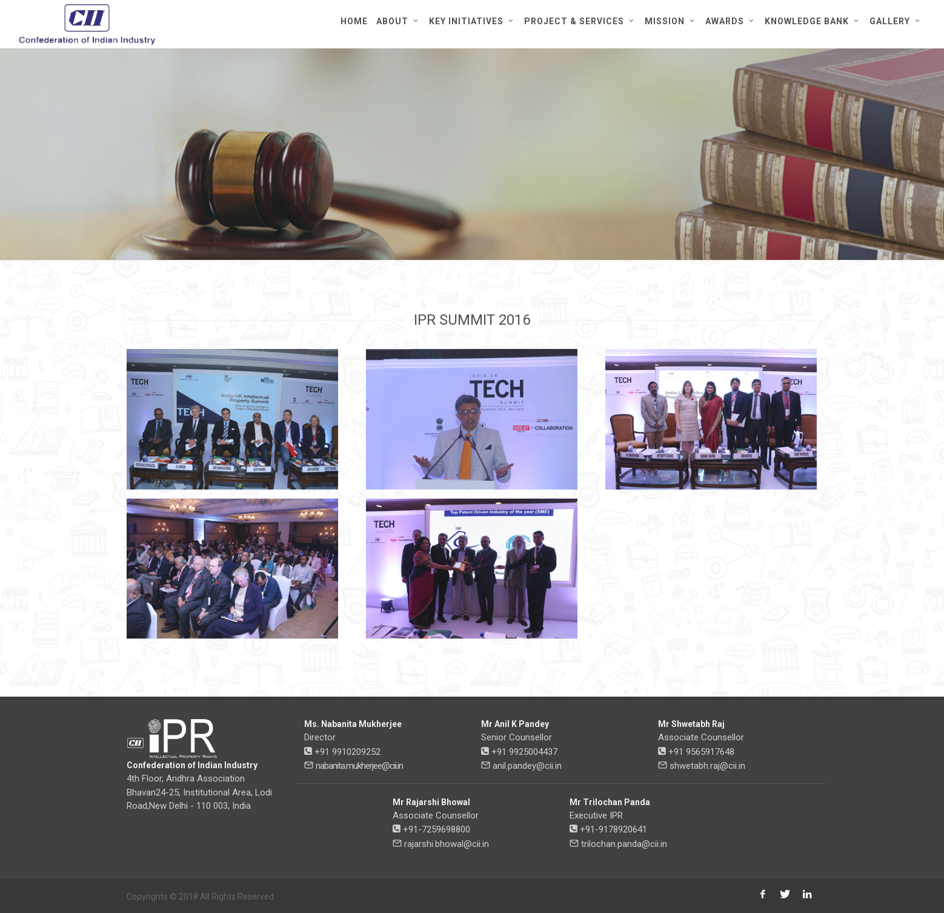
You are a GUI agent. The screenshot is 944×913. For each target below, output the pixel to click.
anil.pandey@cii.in (527, 765)
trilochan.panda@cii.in (624, 843)
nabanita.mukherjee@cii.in (359, 765)
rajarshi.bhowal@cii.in (446, 843)
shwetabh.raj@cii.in (707, 765)
